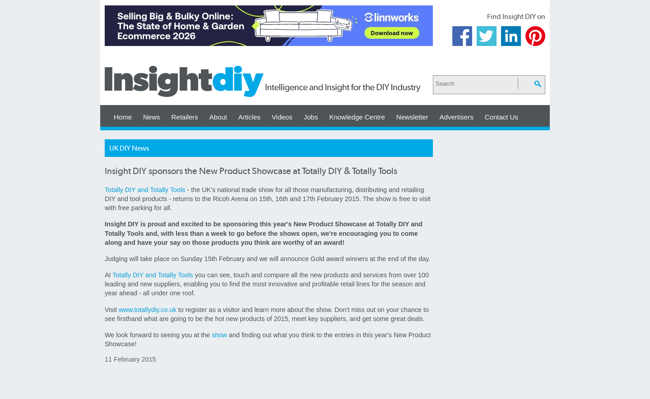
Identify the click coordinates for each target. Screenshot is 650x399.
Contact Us (501, 117)
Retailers (185, 117)
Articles (249, 117)
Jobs (311, 117)
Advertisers (457, 117)
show (219, 335)
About (218, 117)
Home (123, 117)
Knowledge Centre (357, 117)
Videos (282, 117)
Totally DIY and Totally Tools (145, 189)
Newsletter (412, 117)
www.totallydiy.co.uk (147, 309)
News (151, 117)
